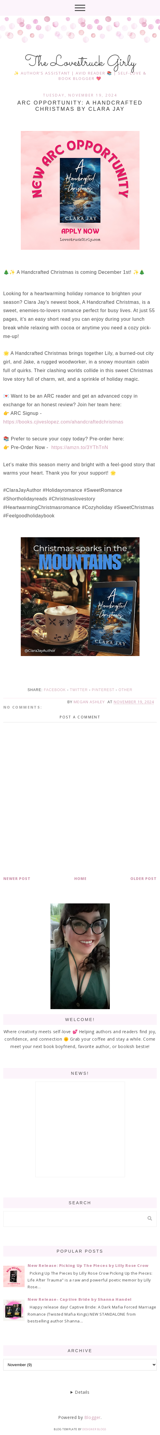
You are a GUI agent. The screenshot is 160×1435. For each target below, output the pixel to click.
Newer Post (17, 878)
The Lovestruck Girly (80, 62)
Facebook (55, 690)
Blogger (92, 1417)
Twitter (79, 690)
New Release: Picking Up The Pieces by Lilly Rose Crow (88, 1265)
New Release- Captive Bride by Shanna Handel (80, 1299)
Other (125, 690)
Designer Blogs (94, 1429)
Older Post (143, 878)
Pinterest (103, 690)
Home (80, 878)
